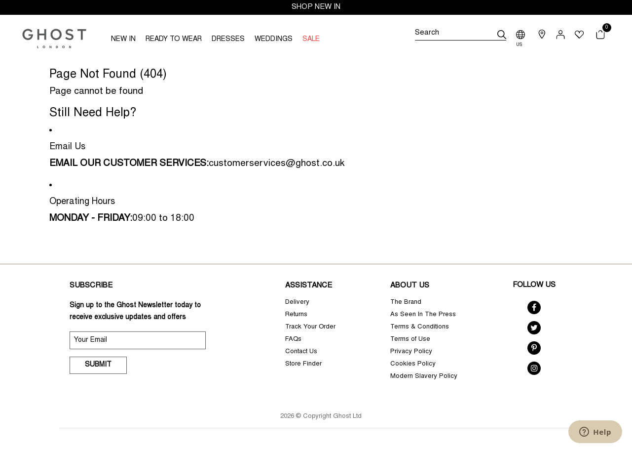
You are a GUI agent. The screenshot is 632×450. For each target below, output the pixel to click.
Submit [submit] (98, 365)
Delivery (297, 302)
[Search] (460, 35)
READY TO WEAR (174, 39)
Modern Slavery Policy (423, 376)
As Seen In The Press (423, 315)
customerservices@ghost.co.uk (276, 163)
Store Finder (303, 364)
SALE (311, 39)
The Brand (405, 302)
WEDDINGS (274, 39)
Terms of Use (410, 339)
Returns (296, 315)
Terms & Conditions (419, 327)
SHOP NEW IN (316, 7)
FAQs (293, 339)
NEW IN (123, 39)
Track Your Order (310, 327)
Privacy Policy (411, 352)
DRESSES (228, 39)
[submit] (501, 34)
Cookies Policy (413, 364)
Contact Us (301, 352)
